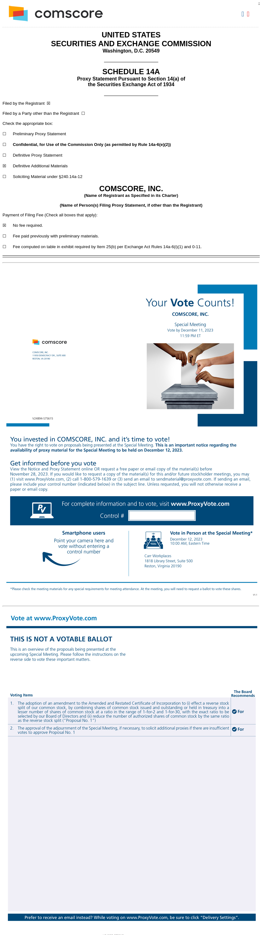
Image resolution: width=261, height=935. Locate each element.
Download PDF (249, 14)
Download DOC (243, 14)
